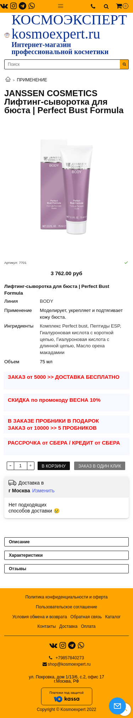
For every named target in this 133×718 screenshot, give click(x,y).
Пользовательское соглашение (66, 606)
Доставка (68, 626)
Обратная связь (86, 616)
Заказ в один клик (99, 466)
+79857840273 (69, 657)
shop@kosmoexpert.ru (69, 664)
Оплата (88, 626)
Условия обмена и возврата (39, 616)
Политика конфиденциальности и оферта (66, 597)
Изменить (43, 490)
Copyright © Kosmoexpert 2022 (66, 709)
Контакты (47, 626)
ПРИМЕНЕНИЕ (32, 79)
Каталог (113, 616)
